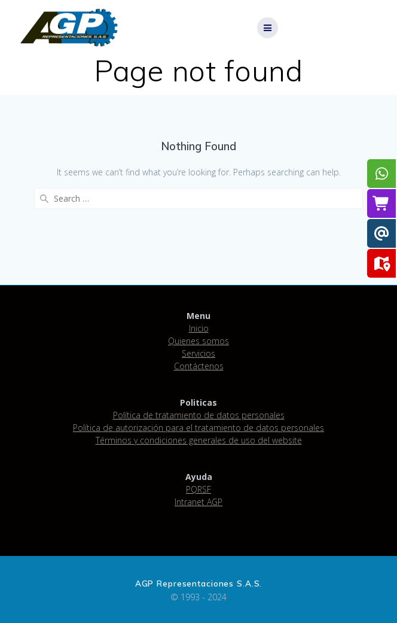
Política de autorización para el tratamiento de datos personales (198, 427)
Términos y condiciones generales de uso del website (199, 440)
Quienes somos (198, 341)
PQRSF (198, 489)
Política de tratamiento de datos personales (199, 415)
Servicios (198, 353)
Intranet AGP (198, 501)
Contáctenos (199, 366)
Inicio (199, 328)
